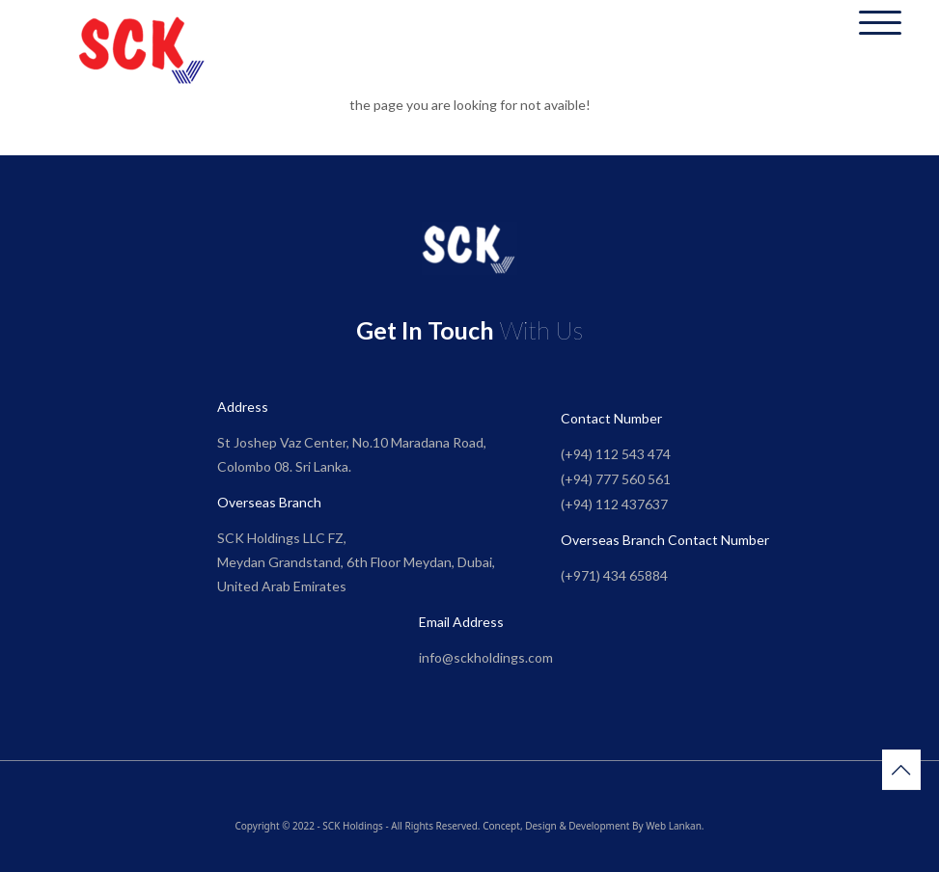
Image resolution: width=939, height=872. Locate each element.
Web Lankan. (675, 825)
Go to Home (469, 143)
